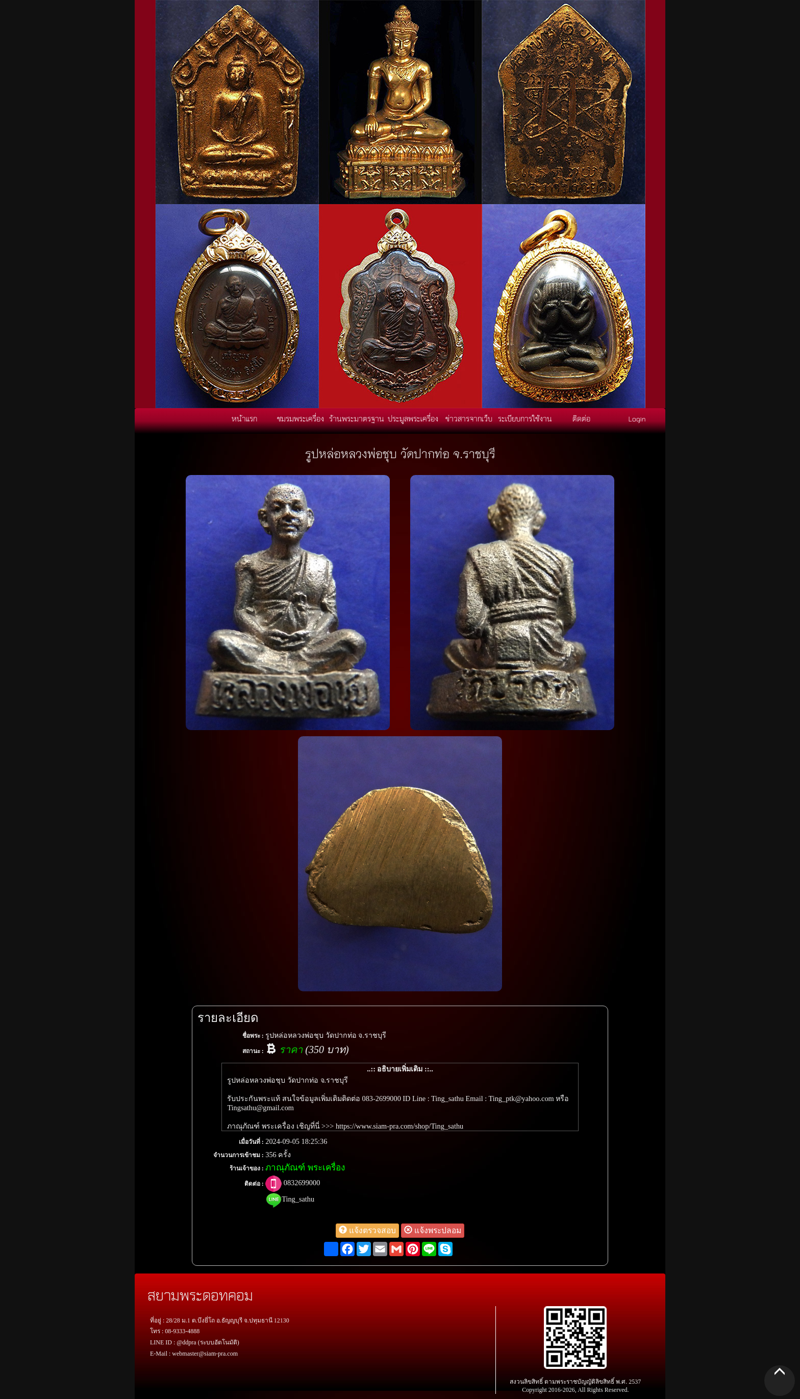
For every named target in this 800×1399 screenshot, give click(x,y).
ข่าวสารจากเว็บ (468, 418)
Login (637, 418)
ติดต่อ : (254, 1183)
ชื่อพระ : (253, 1035)
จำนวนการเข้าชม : (238, 1155)
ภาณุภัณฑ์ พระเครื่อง (304, 1167)
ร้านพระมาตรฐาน (356, 418)
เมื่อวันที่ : (251, 1141)
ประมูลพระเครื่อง (413, 418)
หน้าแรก (244, 418)
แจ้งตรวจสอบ (367, 1230)
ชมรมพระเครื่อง (300, 418)
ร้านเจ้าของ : (247, 1168)
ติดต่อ (581, 418)
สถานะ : (253, 1051)
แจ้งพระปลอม (432, 1230)
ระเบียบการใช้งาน (525, 418)
